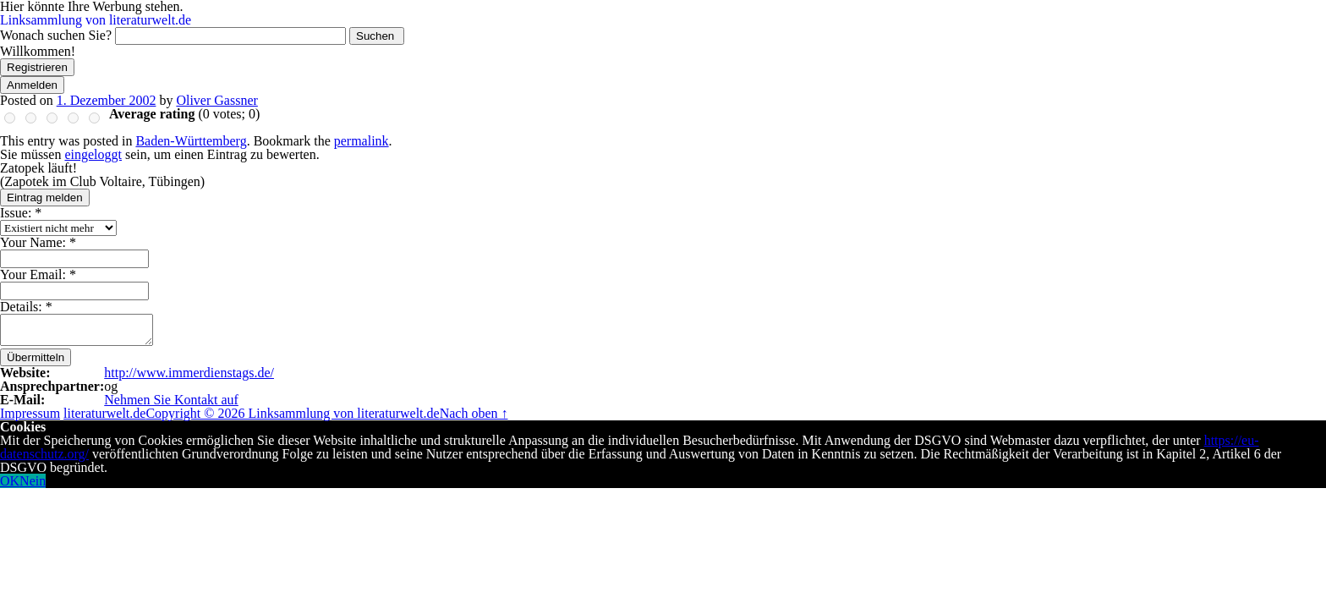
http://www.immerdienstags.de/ (189, 372)
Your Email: (38, 274)
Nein (32, 481)
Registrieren (37, 67)
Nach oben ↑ (474, 413)
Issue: (20, 213)
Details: (26, 306)
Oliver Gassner (216, 100)
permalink (361, 141)
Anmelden (32, 85)
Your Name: (38, 242)
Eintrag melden (45, 197)
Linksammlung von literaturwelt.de (95, 20)
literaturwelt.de (104, 413)
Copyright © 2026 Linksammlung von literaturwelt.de (292, 413)
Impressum (30, 413)
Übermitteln (35, 357)
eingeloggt (93, 154)
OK (9, 481)
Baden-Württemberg (190, 141)
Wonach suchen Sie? (56, 35)
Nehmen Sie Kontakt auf (171, 399)
